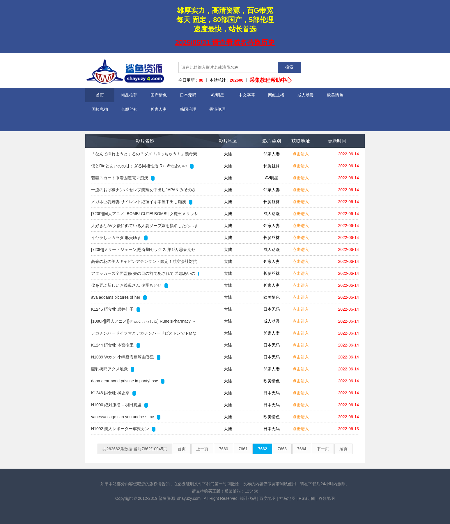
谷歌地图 (326, 498)
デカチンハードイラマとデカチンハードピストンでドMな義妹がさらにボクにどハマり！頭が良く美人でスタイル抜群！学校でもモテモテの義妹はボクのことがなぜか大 (144, 335)
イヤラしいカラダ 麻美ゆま (119, 237)
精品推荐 (129, 95)
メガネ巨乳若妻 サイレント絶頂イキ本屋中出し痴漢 (141, 202)
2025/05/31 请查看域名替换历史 (225, 42)
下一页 (323, 448)
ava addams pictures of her (119, 297)
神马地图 (287, 498)
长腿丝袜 (129, 109)
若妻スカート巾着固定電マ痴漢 (123, 178)
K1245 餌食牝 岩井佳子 (115, 309)
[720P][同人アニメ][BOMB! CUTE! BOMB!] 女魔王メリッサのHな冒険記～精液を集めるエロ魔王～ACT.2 (144, 215)
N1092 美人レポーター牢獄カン (123, 429)
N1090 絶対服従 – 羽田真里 (119, 405)
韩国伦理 (188, 109)
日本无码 (188, 95)
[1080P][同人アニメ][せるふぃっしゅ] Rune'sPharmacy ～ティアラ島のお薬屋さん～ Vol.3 (143, 323)
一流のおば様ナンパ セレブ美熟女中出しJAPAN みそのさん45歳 (143, 191)
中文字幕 (247, 95)
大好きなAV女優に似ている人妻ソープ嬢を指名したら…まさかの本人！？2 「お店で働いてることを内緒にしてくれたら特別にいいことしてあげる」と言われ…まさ (144, 227)
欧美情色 (335, 95)
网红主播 (276, 95)
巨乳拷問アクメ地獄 (112, 369)
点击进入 (301, 154)
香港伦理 (217, 109)
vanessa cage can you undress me (125, 417)
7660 (223, 448)
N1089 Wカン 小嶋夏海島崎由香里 (125, 357)
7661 (243, 448)
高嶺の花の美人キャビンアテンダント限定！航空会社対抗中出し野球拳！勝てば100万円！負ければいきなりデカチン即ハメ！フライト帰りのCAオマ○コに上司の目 (144, 263)
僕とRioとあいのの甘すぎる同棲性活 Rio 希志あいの (142, 166)
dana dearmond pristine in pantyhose (127, 381)
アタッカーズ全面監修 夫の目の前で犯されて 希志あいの (145, 273)
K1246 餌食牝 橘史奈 (113, 393)
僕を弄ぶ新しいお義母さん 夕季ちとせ (129, 285)
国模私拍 (100, 109)
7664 (301, 448)
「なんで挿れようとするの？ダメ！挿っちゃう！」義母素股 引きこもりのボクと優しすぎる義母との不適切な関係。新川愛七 (144, 156)
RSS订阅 (307, 498)
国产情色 (158, 95)
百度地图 (267, 498)
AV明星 (217, 95)
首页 (100, 95)
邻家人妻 (158, 109)
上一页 (202, 448)
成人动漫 (305, 95)
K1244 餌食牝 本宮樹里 (115, 345)
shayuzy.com (189, 498)
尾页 (343, 448)
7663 (282, 448)
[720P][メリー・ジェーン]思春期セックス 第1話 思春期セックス (143, 251)
